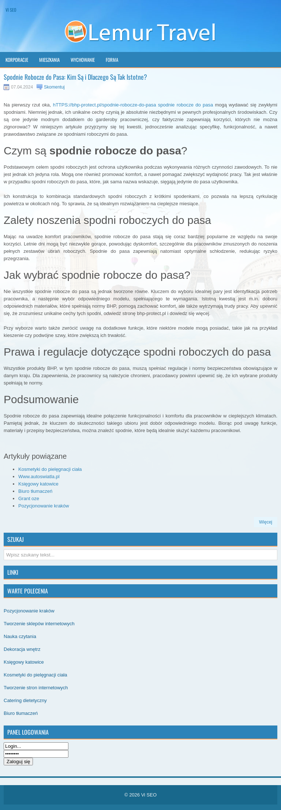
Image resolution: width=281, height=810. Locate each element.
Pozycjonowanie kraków (43, 506)
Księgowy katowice (38, 484)
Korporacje (16, 59)
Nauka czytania (20, 636)
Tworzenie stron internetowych (36, 687)
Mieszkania (49, 59)
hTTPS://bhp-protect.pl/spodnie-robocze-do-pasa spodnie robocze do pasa (133, 105)
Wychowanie (83, 59)
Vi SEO (10, 10)
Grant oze (28, 498)
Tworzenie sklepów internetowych (39, 623)
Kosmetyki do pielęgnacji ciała (50, 469)
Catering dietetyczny (25, 700)
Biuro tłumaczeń (35, 491)
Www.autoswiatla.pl (39, 476)
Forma (112, 59)
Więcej (265, 522)
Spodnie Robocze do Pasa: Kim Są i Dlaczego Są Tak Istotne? (75, 77)
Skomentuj (54, 87)
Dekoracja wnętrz (22, 649)
